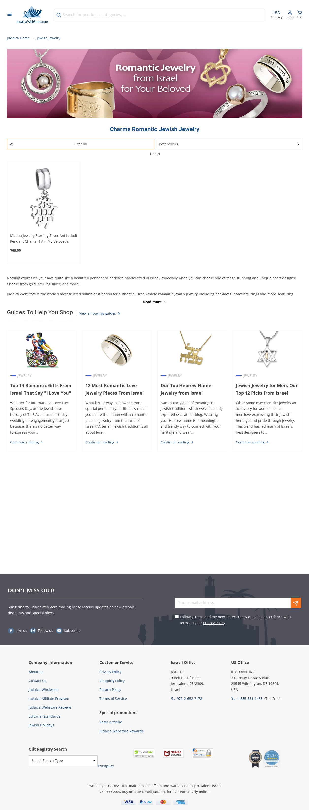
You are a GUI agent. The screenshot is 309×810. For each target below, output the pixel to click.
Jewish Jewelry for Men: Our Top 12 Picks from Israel (267, 389)
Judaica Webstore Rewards (121, 731)
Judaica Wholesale (44, 689)
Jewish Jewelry (48, 38)
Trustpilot (106, 766)
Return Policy (110, 689)
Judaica (159, 791)
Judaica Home (18, 38)
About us (36, 671)
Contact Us (37, 680)
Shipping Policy (112, 680)
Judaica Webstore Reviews (50, 707)
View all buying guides (99, 313)
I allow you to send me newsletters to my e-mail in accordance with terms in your (235, 619)
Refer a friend (110, 722)
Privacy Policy (214, 622)
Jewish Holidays (41, 725)
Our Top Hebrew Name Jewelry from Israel (186, 389)
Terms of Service (113, 698)
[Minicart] (299, 14)
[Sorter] (229, 144)
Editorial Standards (44, 716)
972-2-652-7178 (189, 698)
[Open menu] (9, 15)
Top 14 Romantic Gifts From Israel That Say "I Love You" (40, 389)
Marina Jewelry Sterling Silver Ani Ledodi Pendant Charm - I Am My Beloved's (43, 238)
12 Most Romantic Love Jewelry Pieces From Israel (114, 389)
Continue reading (26, 442)
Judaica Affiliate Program (49, 698)
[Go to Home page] (32, 15)
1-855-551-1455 (249, 698)
